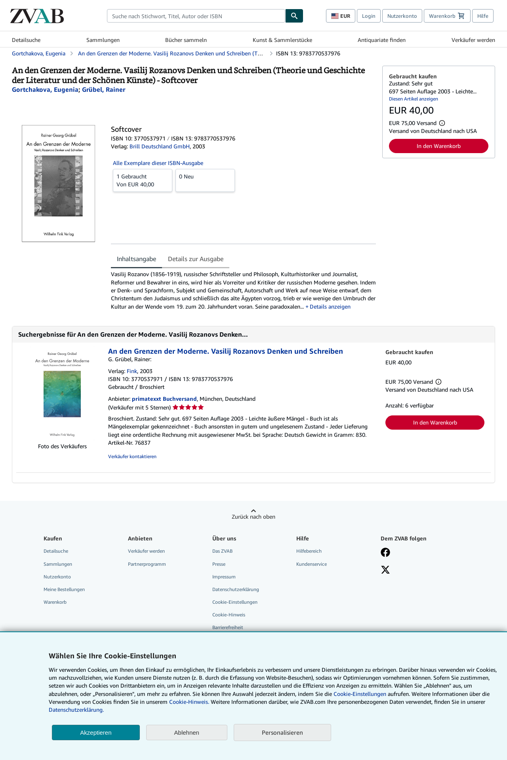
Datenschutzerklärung (235, 589)
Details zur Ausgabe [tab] (195, 259)
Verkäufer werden (473, 39)
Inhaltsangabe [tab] (136, 259)
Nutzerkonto (402, 16)
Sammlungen (103, 39)
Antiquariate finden (382, 39)
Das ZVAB (222, 551)
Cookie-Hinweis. (189, 701)
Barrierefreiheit (227, 627)
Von (142, 180)
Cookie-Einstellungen (360, 693)
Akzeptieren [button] (95, 732)
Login (368, 16)
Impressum (224, 577)
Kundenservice (311, 564)
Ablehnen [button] (186, 732)
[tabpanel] (243, 290)
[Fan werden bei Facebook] (385, 553)
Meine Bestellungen (64, 589)
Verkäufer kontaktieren (132, 456)
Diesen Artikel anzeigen (413, 99)
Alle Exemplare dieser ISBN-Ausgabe (158, 162)
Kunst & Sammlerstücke (282, 39)
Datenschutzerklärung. (76, 709)
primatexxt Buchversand (164, 398)
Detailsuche (26, 39)
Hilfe (482, 16)
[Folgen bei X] (385, 570)
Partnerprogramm (147, 564)
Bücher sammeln (186, 39)
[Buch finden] (294, 16)
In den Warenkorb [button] (439, 145)
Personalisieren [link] (282, 732)
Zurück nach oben (253, 516)
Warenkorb (55, 602)
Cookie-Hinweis (228, 615)
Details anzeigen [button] (330, 306)
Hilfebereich (309, 551)
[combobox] (196, 16)
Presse (218, 564)
